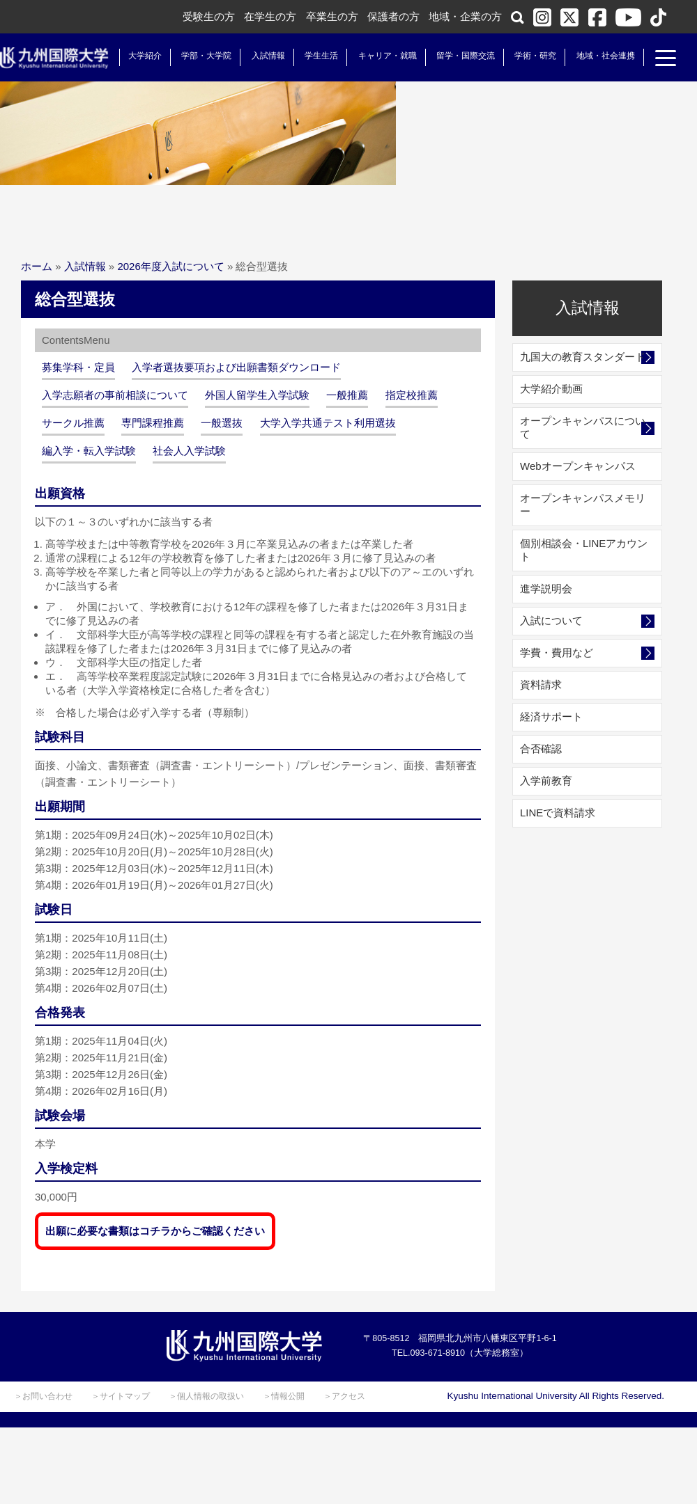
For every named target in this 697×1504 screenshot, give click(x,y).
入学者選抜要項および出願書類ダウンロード (236, 367)
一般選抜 (222, 423)
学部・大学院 (195, 56)
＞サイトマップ (120, 1396)
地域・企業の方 (465, 16)
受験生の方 (209, 16)
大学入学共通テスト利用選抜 (328, 423)
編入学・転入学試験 (89, 451)
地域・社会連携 (594, 56)
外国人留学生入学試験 (257, 395)
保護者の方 (393, 16)
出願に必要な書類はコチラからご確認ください (155, 1231)
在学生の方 (270, 16)
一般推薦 (347, 395)
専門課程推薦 (152, 423)
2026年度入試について (170, 266)
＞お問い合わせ (43, 1396)
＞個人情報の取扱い (206, 1396)
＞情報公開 (284, 1396)
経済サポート (551, 716)
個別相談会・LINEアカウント (584, 549)
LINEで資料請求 (557, 812)
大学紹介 (134, 56)
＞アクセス (344, 1396)
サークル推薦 (73, 423)
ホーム (36, 266)
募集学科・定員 (78, 367)
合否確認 (541, 748)
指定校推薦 (411, 395)
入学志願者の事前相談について (115, 395)
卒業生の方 (332, 16)
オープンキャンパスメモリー (582, 504)
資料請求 (541, 684)
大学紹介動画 (551, 389)
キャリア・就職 (375, 56)
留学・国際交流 (454, 56)
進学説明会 (546, 588)
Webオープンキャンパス (578, 466)
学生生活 (310, 56)
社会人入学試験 (189, 451)
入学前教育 (546, 780)
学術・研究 (524, 56)
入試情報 (257, 56)
